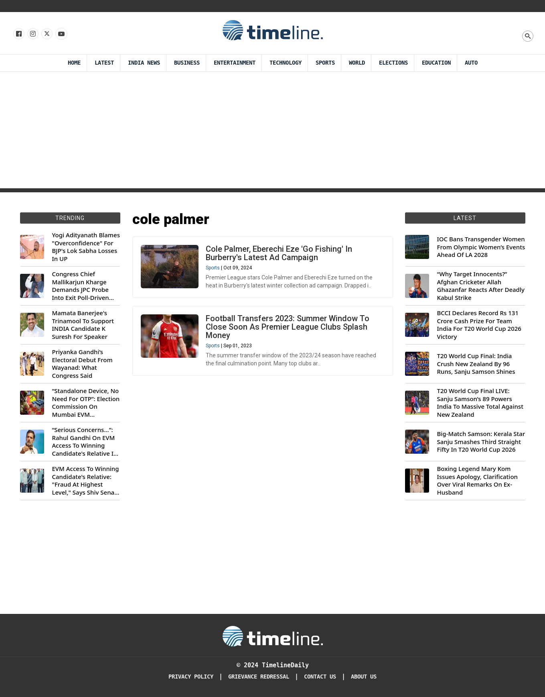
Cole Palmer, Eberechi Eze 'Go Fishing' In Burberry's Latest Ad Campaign (279, 253)
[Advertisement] (272, 132)
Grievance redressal (258, 677)
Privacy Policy (190, 677)
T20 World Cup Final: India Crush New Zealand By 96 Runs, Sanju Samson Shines (476, 363)
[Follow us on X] (46, 34)
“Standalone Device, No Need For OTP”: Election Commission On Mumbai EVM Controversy (86, 402)
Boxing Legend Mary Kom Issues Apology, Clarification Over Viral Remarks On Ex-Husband (477, 480)
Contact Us (320, 677)
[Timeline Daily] (273, 635)
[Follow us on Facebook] (18, 34)
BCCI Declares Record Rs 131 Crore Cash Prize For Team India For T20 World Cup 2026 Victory (479, 324)
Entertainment (234, 63)
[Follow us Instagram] (32, 34)
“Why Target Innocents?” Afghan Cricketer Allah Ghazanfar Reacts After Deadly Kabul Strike (481, 286)
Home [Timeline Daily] (74, 63)
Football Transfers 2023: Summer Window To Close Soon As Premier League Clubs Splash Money (287, 327)
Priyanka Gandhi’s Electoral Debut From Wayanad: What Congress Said (82, 363)
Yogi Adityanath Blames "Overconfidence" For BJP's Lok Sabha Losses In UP (86, 247)
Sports (325, 63)
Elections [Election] (393, 63)
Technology (285, 63)
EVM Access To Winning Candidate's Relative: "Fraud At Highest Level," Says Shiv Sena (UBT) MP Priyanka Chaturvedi (85, 480)
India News (144, 63)
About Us (364, 677)
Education (436, 63)
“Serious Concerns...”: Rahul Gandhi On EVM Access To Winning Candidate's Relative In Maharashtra (85, 441)
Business (187, 63)
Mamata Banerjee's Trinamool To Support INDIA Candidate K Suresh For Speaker (83, 324)
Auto (471, 63)
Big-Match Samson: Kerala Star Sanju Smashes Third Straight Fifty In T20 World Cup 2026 (481, 441)
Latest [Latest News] (104, 63)
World (357, 63)
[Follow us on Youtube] (60, 34)
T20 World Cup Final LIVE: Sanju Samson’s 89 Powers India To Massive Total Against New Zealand (480, 402)
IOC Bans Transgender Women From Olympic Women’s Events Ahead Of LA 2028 (481, 247)
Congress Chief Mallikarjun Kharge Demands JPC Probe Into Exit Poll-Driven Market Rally (80, 286)
